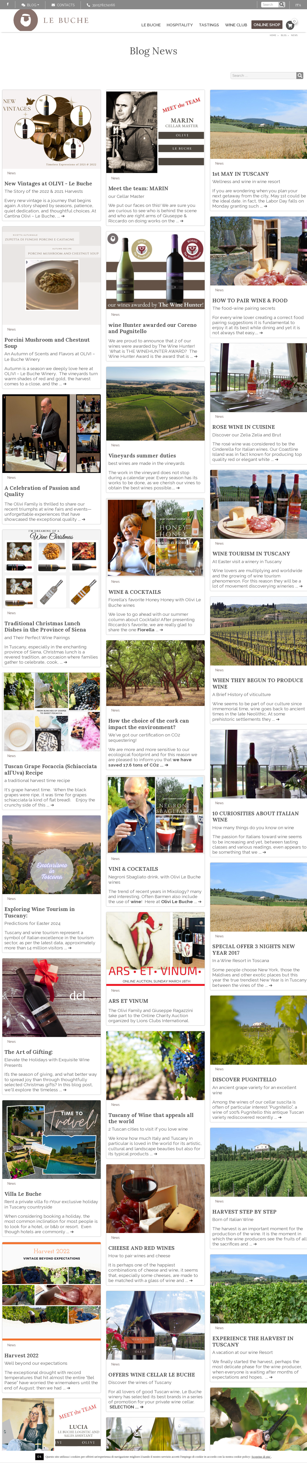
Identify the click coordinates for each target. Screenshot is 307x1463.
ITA (298, 5)
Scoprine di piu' (261, 1456)
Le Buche (151, 24)
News (11, 173)
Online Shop (267, 24)
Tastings (209, 24)
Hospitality (180, 24)
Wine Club (236, 24)
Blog (29, 5)
